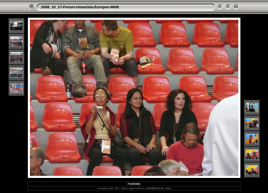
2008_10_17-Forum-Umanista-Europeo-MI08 (80, 7)
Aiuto (168, 188)
